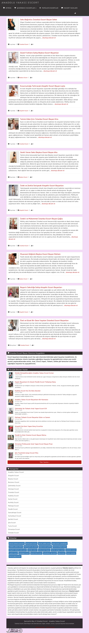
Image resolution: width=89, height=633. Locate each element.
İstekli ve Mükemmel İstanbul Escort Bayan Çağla (41, 218)
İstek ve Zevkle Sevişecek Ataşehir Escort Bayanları (42, 185)
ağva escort (61, 553)
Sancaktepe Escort (14, 512)
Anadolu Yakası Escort (16, 472)
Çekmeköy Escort (14, 485)
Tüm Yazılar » (44, 462)
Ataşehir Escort (23, 111)
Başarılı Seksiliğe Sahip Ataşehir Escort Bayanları (41, 287)
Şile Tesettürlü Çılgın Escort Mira (26, 453)
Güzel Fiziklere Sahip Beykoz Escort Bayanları (39, 52)
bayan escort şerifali (45, 547)
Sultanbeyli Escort (14, 516)
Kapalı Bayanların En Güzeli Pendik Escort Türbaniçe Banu (35, 382)
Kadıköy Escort (13, 495)
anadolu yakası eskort (15, 547)
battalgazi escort (24, 553)
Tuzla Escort (12, 526)
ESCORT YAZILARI (69, 8)
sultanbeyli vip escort (50, 553)
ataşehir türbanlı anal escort (17, 550)
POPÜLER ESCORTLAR (48, 8)
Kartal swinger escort (57, 550)
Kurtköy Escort (13, 502)
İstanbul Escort (24, 44)
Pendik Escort (13, 509)
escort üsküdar (71, 553)
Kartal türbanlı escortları (16, 543)
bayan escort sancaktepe (59, 543)
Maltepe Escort (13, 506)
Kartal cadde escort (44, 543)
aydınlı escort (13, 553)
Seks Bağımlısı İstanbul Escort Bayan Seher (38, 19)
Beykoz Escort (23, 78)
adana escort (40, 627)
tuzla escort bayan (44, 550)
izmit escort (50, 627)
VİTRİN (7, 8)
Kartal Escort (12, 499)
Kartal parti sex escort (30, 547)
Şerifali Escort (13, 519)
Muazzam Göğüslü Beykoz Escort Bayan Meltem (40, 254)
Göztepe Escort (13, 489)
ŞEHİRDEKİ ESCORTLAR (25, 8)
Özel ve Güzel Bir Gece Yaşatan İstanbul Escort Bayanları (44, 320)
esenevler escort (71, 550)
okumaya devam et (49, 37)
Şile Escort (12, 522)
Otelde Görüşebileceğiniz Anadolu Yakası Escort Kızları (34, 373)
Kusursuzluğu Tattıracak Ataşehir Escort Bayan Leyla (42, 86)
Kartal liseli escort (36, 553)
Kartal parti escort (31, 543)
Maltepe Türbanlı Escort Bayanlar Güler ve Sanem (32, 417)
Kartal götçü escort (15, 556)
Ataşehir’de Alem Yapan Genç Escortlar (29, 426)
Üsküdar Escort (13, 532)
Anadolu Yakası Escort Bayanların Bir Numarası (31, 399)
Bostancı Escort (13, 482)
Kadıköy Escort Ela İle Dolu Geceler (28, 391)
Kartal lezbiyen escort (59, 547)
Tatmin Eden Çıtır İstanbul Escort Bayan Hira (39, 119)
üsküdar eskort (32, 550)
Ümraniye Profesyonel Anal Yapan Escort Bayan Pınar (34, 444)
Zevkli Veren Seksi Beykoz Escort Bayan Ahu (38, 152)
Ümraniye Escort (14, 529)
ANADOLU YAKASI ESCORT (20, 2)
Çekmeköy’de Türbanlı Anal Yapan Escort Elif (31, 408)
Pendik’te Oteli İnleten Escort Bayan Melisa (30, 435)
